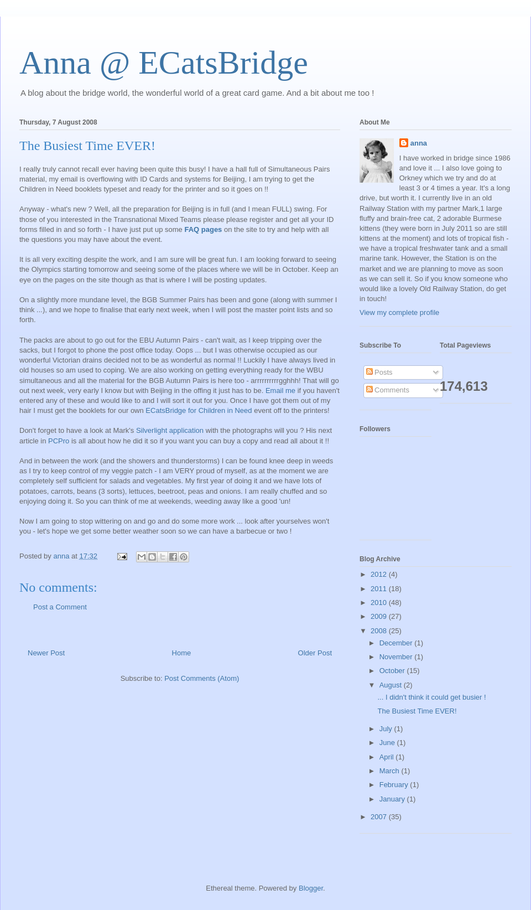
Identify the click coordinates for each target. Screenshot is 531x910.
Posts (379, 372)
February (394, 784)
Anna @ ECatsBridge (163, 62)
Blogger (311, 888)
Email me (280, 390)
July (386, 729)
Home (181, 653)
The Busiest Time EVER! (416, 711)
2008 (380, 631)
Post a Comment (60, 607)
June (388, 742)
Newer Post (46, 653)
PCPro (58, 441)
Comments (387, 390)
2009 (380, 616)
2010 (380, 602)
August (391, 685)
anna (418, 143)
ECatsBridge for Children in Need (198, 410)
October (393, 670)
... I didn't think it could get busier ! (431, 697)
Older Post (315, 653)
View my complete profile (399, 312)
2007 (380, 817)
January (393, 799)
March (390, 771)
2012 (380, 574)
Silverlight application (170, 430)
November (397, 657)
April (387, 757)
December (397, 643)
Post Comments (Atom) (201, 678)
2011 (380, 589)
